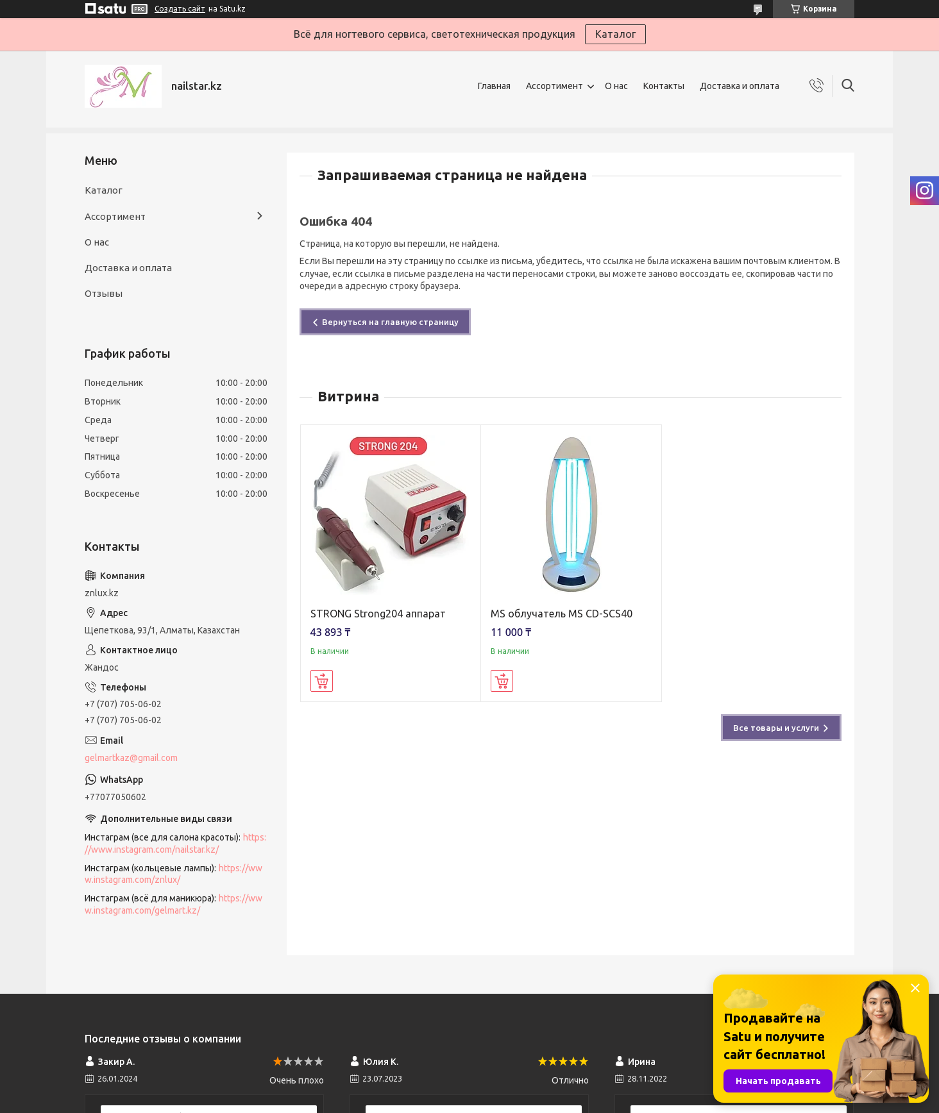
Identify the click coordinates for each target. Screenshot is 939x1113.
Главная (494, 86)
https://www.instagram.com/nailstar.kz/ (175, 843)
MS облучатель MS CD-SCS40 (561, 613)
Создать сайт (180, 8)
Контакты (663, 86)
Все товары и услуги (776, 727)
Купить (321, 681)
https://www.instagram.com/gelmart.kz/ (173, 904)
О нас (616, 86)
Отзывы (104, 293)
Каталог (615, 34)
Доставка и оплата (739, 86)
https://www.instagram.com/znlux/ (173, 874)
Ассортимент (554, 86)
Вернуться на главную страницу (390, 321)
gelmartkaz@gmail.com (131, 758)
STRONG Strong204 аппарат (378, 613)
